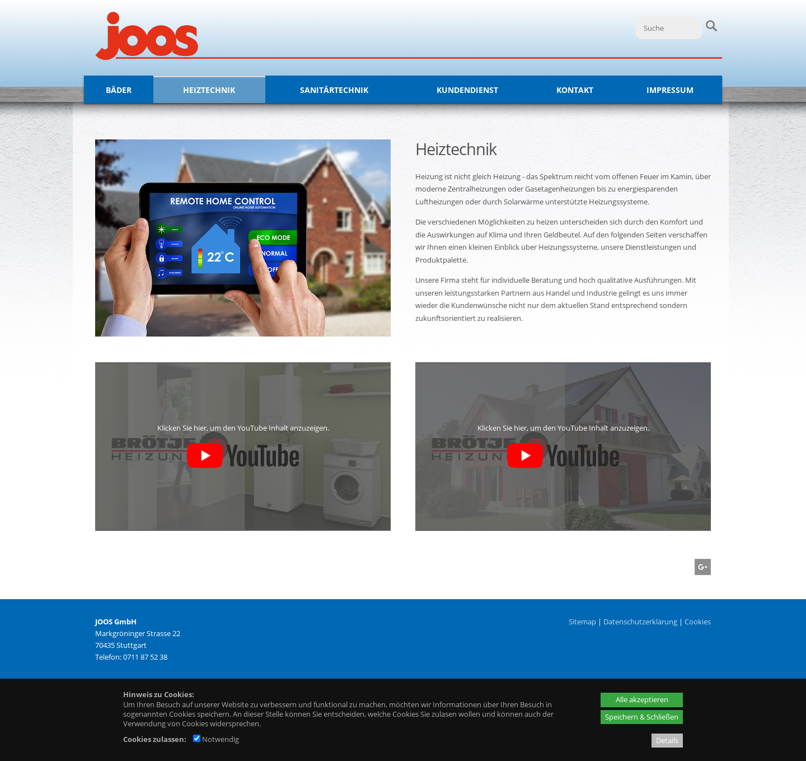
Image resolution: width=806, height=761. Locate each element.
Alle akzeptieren (642, 699)
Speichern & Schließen (641, 717)
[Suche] (668, 28)
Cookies (698, 622)
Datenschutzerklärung (640, 622)
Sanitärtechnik (334, 90)
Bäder (119, 90)
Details (667, 740)
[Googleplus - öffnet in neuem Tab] (701, 572)
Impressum (669, 90)
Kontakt (574, 90)
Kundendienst (467, 90)
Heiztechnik (209, 90)
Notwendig (216, 739)
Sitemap (582, 622)
